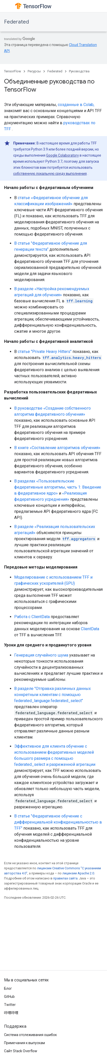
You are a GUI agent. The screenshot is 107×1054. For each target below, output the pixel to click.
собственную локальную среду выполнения (50, 174)
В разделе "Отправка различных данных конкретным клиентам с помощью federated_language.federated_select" (52, 694)
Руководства (79, 71)
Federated (16, 22)
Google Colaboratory (62, 155)
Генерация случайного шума (41, 655)
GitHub (9, 997)
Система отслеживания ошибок (30, 1035)
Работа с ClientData (32, 616)
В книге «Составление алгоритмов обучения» (57, 447)
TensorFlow (12, 71)
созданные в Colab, (76, 104)
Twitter (10, 1005)
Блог (8, 988)
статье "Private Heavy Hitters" (45, 351)
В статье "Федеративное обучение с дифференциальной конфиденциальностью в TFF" (58, 822)
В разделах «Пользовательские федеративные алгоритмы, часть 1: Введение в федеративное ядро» (57, 487)
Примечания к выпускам (24, 1043)
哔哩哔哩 (11, 1013)
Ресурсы (34, 71)
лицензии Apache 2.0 (78, 873)
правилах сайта (65, 878)
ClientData (90, 628)
